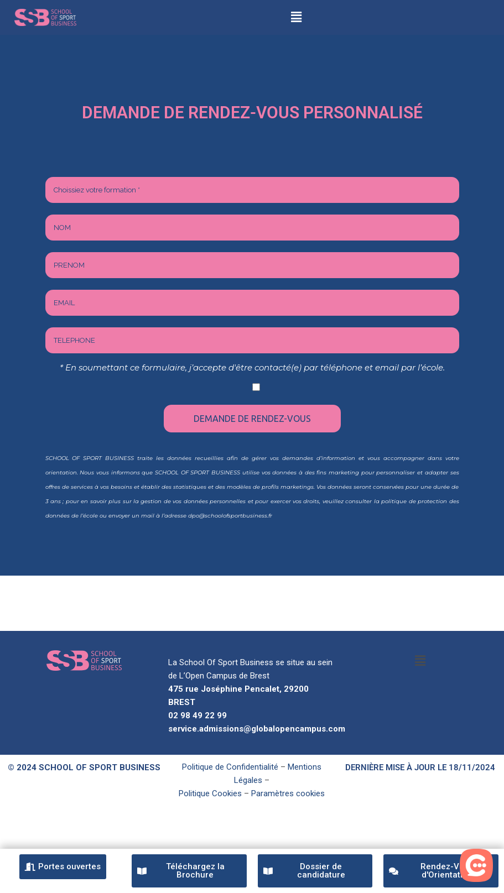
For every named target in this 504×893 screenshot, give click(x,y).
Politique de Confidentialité (230, 767)
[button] (296, 17)
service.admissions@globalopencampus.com (256, 729)
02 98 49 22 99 (197, 715)
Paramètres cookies (288, 793)
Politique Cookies (210, 793)
